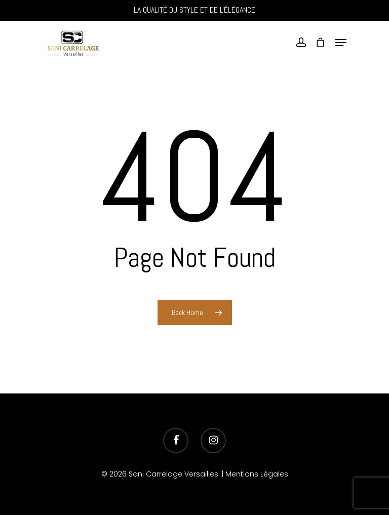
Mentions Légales (256, 474)
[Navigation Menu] (340, 42)
